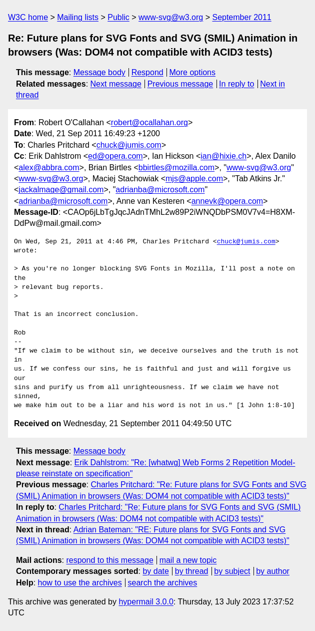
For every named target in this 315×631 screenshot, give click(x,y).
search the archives (163, 582)
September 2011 (241, 17)
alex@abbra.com (48, 167)
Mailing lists (77, 17)
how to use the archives (80, 582)
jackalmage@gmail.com (61, 189)
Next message (116, 84)
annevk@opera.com (227, 201)
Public (119, 17)
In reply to (236, 84)
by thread (191, 571)
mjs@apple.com (194, 178)
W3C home (28, 17)
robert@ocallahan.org (149, 122)
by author (273, 571)
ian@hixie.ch (223, 156)
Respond (148, 72)
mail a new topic (188, 560)
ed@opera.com (115, 156)
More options (193, 72)
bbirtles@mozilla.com (176, 167)
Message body (100, 72)
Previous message (181, 84)
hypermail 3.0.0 (145, 601)
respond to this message (109, 560)
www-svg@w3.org (170, 17)
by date (155, 571)
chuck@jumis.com (129, 145)
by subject (232, 571)
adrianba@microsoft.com (160, 189)
